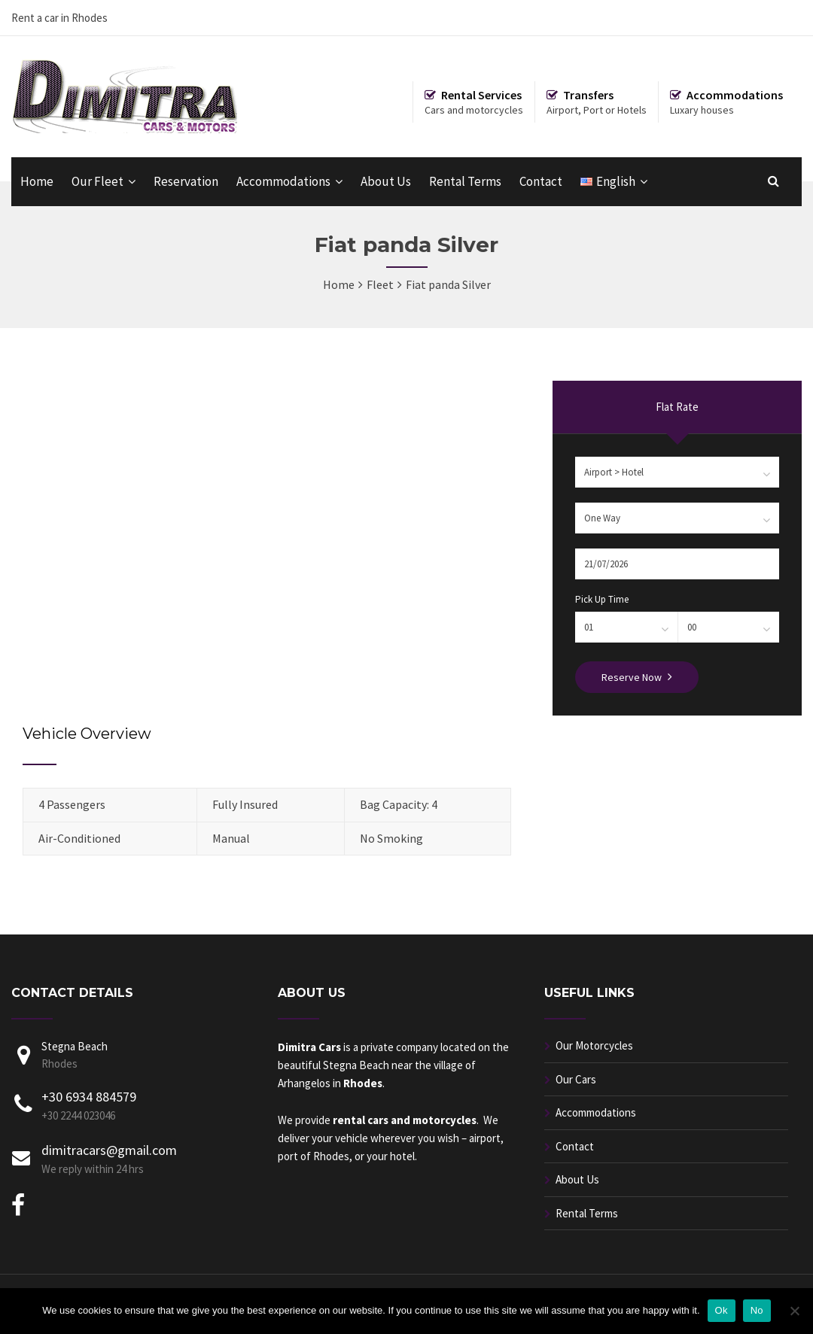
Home (36, 181)
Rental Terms (465, 181)
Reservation (186, 181)
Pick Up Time (602, 599)
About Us (386, 181)
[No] (794, 1310)
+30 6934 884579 (88, 1096)
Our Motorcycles (594, 1045)
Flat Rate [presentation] (677, 407)
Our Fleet (97, 181)
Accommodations (283, 181)
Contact (540, 181)
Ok (721, 1310)
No (757, 1310)
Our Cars (576, 1079)
